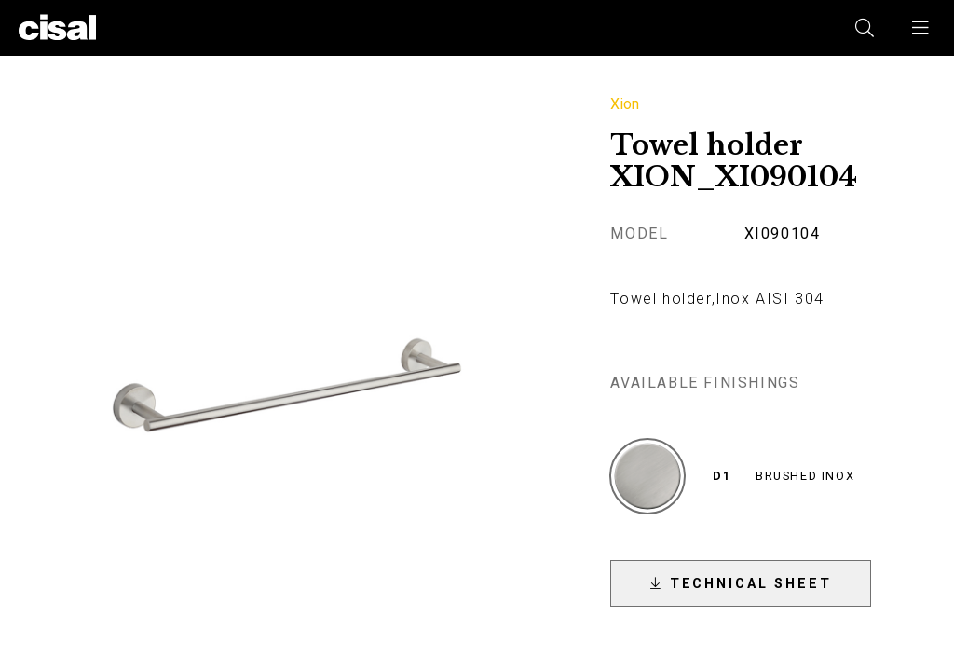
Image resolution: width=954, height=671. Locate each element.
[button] (921, 28)
